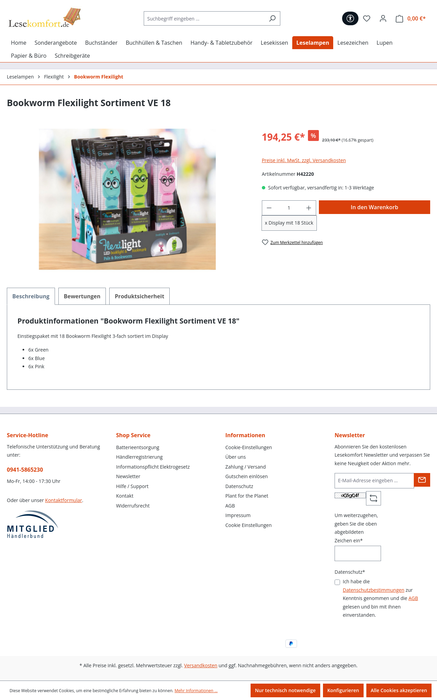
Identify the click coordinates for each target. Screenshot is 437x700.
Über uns (235, 457)
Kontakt (124, 495)
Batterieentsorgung (137, 447)
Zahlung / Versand (245, 466)
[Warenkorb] (410, 19)
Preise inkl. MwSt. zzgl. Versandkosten (304, 160)
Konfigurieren (343, 690)
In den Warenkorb (374, 207)
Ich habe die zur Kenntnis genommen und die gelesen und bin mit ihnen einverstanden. (380, 598)
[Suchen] (272, 18)
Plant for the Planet (246, 495)
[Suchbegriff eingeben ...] (204, 18)
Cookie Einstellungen (248, 525)
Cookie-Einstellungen (248, 447)
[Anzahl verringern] (269, 208)
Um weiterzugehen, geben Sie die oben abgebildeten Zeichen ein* (356, 528)
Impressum (238, 515)
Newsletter (128, 476)
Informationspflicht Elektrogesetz (153, 466)
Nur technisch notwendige (285, 690)
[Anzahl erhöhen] (309, 208)
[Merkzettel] (366, 18)
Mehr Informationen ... (195, 691)
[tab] (31, 296)
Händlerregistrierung (139, 457)
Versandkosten (200, 665)
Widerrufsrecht (133, 505)
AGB (230, 505)
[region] (127, 202)
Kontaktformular (63, 500)
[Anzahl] (289, 208)
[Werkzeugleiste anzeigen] (350, 18)
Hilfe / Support (132, 486)
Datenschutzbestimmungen (373, 590)
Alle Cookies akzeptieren (399, 690)
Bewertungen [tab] (82, 296)
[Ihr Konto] (383, 18)
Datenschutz (239, 486)
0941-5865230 (25, 469)
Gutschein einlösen (246, 476)
